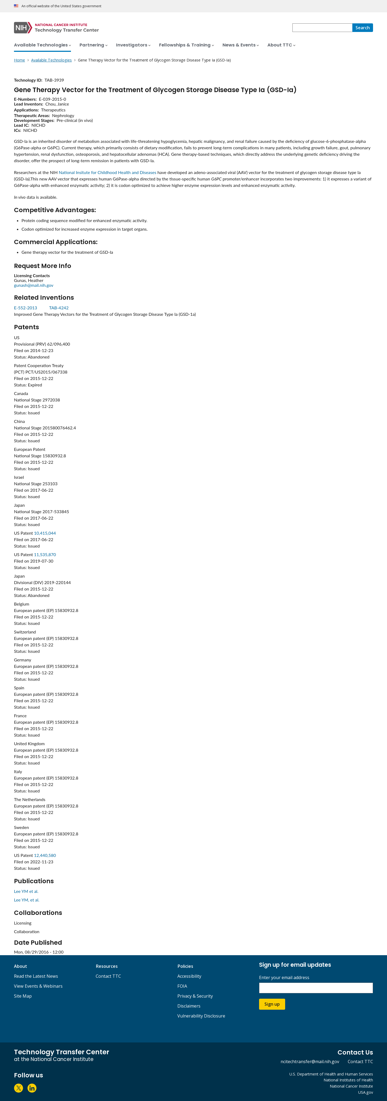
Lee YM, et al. (26, 899)
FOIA (182, 986)
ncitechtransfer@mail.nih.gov (310, 1061)
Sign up (272, 1004)
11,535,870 (45, 554)
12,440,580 (45, 855)
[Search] (362, 27)
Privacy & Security (195, 996)
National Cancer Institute (351, 1086)
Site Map (23, 996)
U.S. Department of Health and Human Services (331, 1074)
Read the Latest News (36, 976)
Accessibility (189, 976)
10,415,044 (45, 532)
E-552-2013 (26, 307)
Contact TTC (108, 976)
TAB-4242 (59, 307)
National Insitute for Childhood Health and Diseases (107, 172)
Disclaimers (188, 1006)
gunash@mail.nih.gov (33, 285)
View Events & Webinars (38, 986)
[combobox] (322, 27)
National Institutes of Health (348, 1079)
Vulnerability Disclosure (201, 1016)
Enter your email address (284, 977)
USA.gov (365, 1092)
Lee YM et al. (26, 891)
